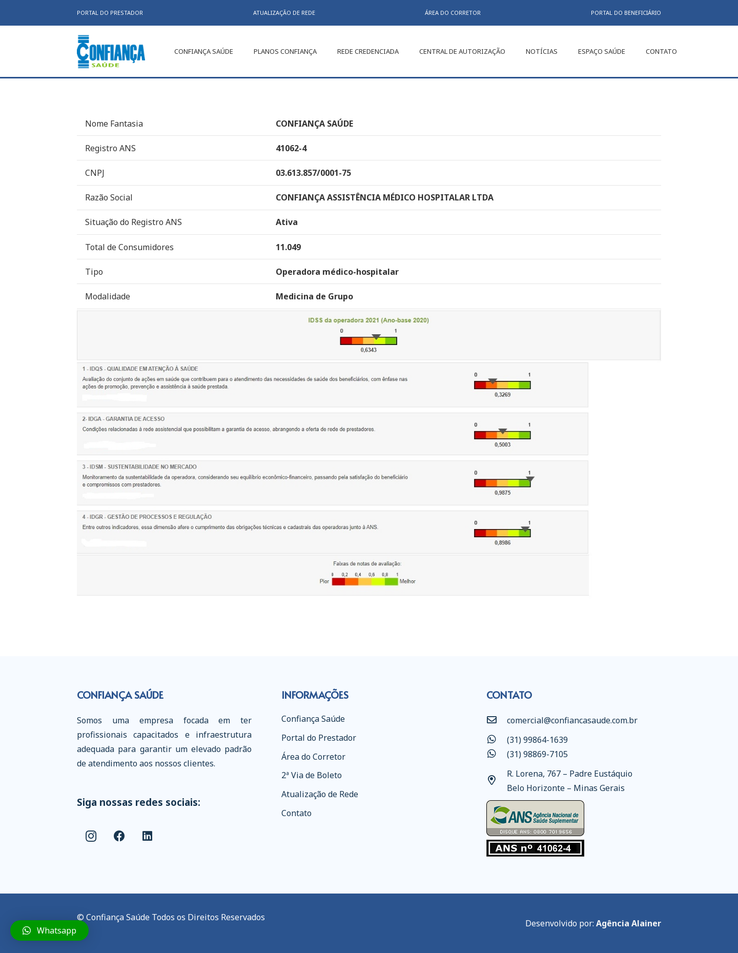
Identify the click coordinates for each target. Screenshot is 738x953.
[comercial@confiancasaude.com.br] (496, 720)
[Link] (111, 51)
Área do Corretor (313, 756)
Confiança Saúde (313, 718)
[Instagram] (91, 836)
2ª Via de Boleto (311, 775)
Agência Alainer (628, 923)
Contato (296, 813)
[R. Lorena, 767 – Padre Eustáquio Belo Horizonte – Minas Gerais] (496, 781)
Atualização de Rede (319, 794)
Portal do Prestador (318, 737)
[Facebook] (119, 836)
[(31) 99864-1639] (496, 740)
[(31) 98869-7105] (496, 754)
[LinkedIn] (147, 836)
